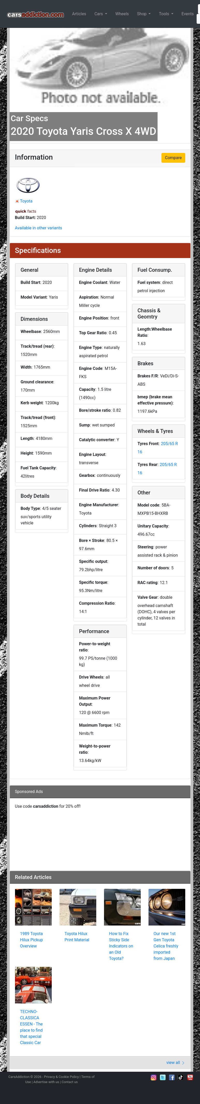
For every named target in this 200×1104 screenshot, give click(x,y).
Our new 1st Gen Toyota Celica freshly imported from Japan (166, 946)
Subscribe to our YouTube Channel (190, 1077)
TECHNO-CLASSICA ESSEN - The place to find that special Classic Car (31, 1027)
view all (175, 1062)
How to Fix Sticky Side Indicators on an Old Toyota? (121, 946)
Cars (99, 13)
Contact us (70, 1082)
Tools (164, 13)
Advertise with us (46, 1082)
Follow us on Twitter (163, 1077)
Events (188, 13)
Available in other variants (38, 228)
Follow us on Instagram (154, 1077)
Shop (142, 13)
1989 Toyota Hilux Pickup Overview (31, 939)
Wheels (122, 13)
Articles (79, 13)
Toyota (26, 201)
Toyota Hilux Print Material (77, 936)
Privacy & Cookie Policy (61, 1077)
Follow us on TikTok (181, 1077)
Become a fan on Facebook (172, 1077)
